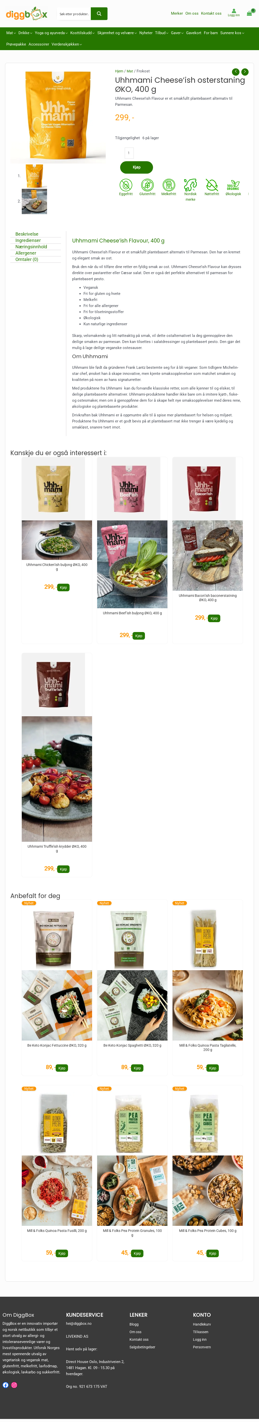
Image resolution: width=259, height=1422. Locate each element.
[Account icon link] (234, 13)
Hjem (119, 71)
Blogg (134, 1327)
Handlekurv (202, 1327)
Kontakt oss (140, 1342)
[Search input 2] (75, 13)
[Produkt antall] (130, 154)
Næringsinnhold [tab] (35, 246)
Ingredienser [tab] (31, 240)
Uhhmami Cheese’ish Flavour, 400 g (124, 240)
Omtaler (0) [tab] (30, 259)
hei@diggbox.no (79, 1327)
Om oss (136, 1335)
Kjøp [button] (63, 588)
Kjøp (136, 169)
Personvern (202, 1350)
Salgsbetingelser (144, 1350)
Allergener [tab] (29, 253)
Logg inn (200, 1342)
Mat (131, 71)
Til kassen (201, 1335)
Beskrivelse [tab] (30, 234)
